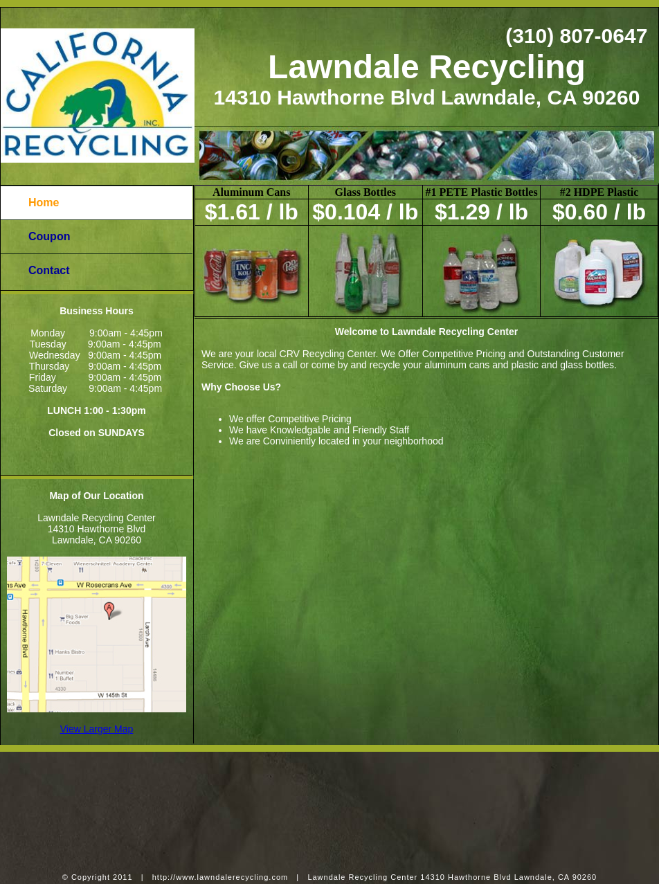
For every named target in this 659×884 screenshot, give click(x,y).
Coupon (49, 236)
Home (43, 202)
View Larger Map (97, 728)
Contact (49, 270)
